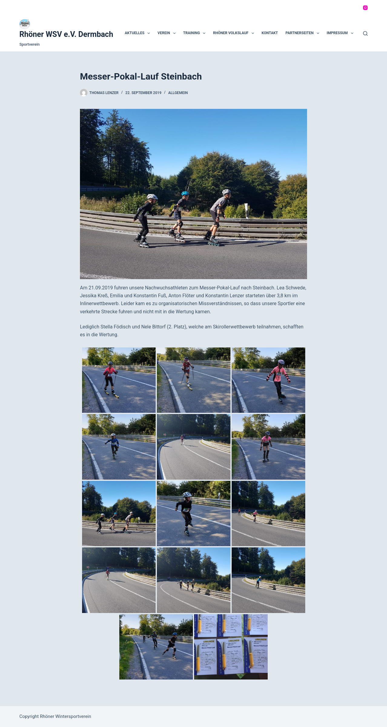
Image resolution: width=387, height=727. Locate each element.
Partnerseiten (304, 33)
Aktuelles (138, 33)
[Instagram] (365, 7)
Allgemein (178, 93)
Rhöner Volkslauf (234, 33)
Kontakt (270, 33)
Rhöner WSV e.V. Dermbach (66, 34)
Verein (167, 33)
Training (195, 33)
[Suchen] (365, 33)
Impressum (341, 33)
